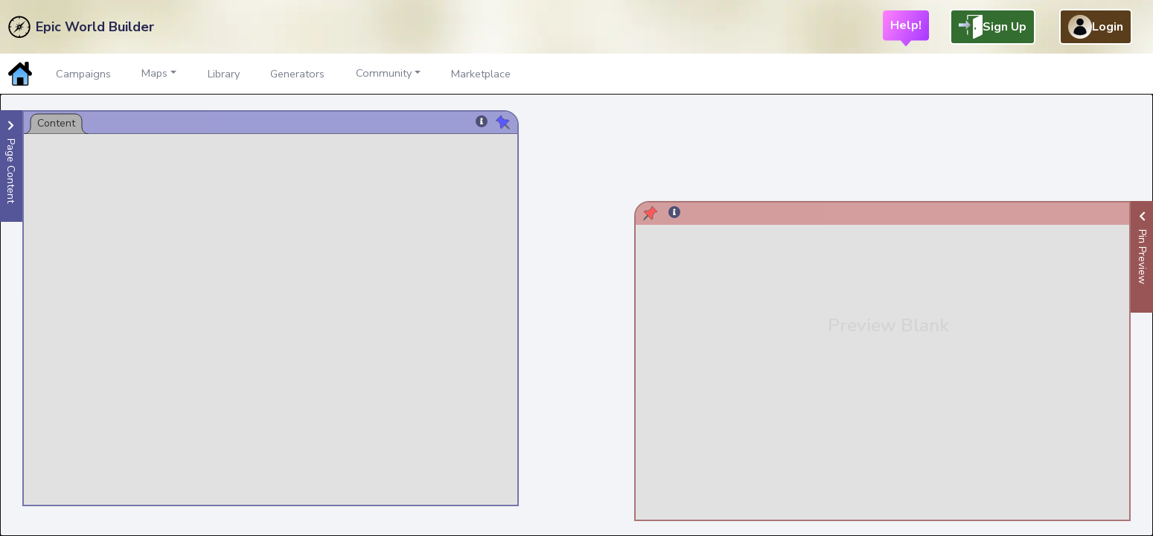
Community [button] (384, 73)
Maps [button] (154, 73)
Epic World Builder (95, 27)
